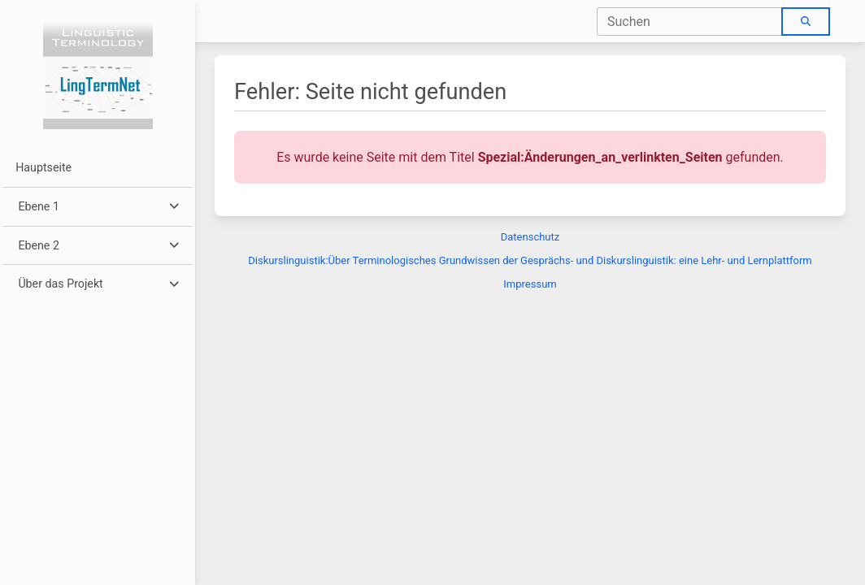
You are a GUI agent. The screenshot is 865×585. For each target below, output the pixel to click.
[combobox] (690, 21)
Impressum (529, 284)
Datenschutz (530, 237)
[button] (97, 207)
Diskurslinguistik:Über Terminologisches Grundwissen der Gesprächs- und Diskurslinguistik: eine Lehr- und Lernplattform (529, 260)
